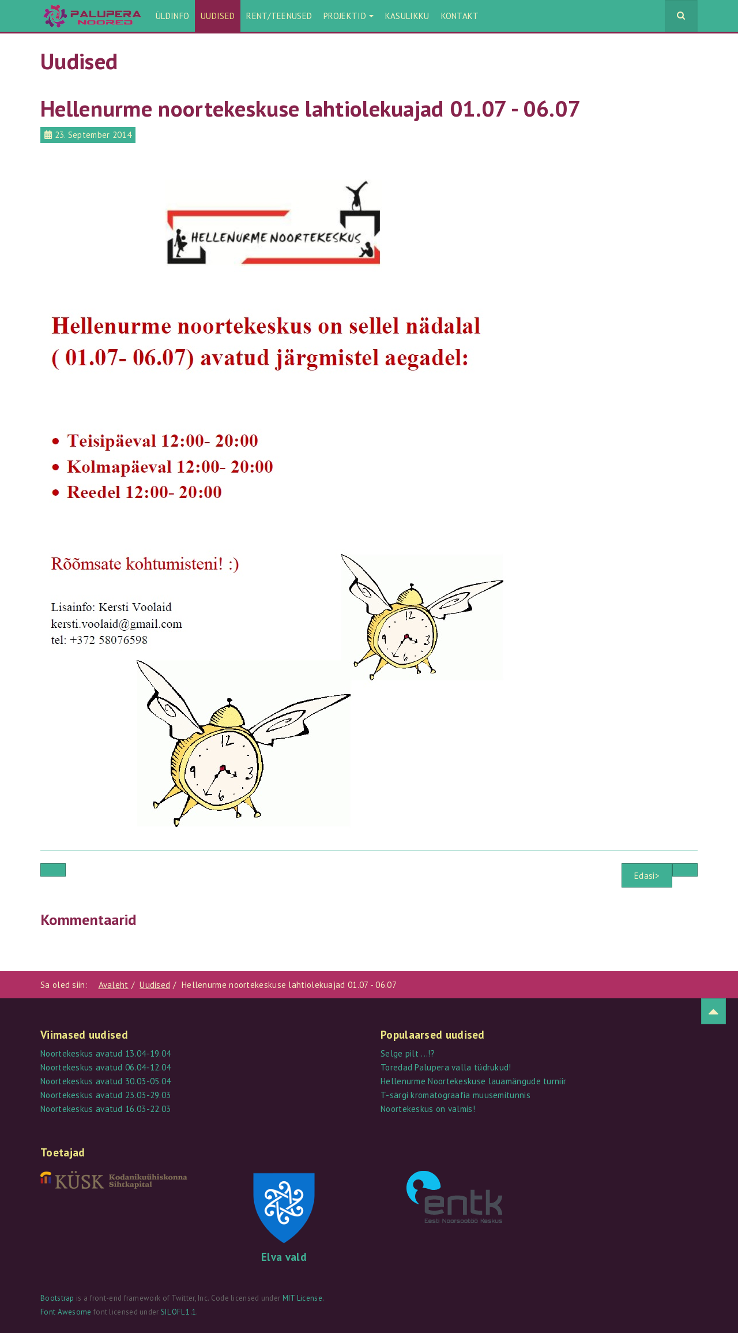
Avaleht (114, 984)
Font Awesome (66, 1312)
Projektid (348, 15)
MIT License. (304, 1298)
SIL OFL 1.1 (178, 1312)
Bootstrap (57, 1298)
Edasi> (647, 875)
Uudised (218, 15)
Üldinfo (172, 15)
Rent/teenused (279, 15)
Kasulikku (407, 15)
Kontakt (460, 15)
